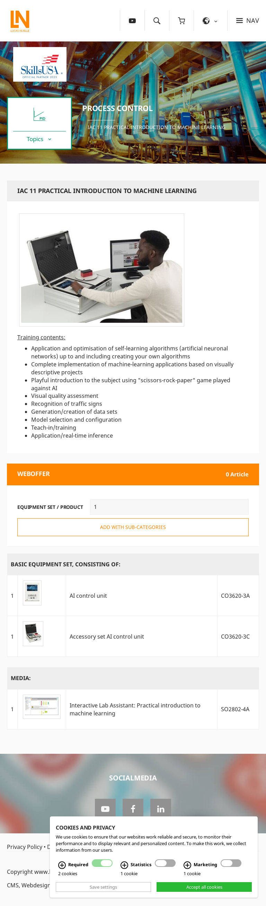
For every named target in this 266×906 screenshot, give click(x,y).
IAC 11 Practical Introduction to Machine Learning (156, 127)
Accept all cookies (204, 887)
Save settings (103, 887)
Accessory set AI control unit (107, 636)
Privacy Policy (24, 847)
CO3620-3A (235, 596)
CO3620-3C (235, 636)
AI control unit (88, 596)
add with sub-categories (133, 527)
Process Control (117, 108)
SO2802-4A (235, 709)
